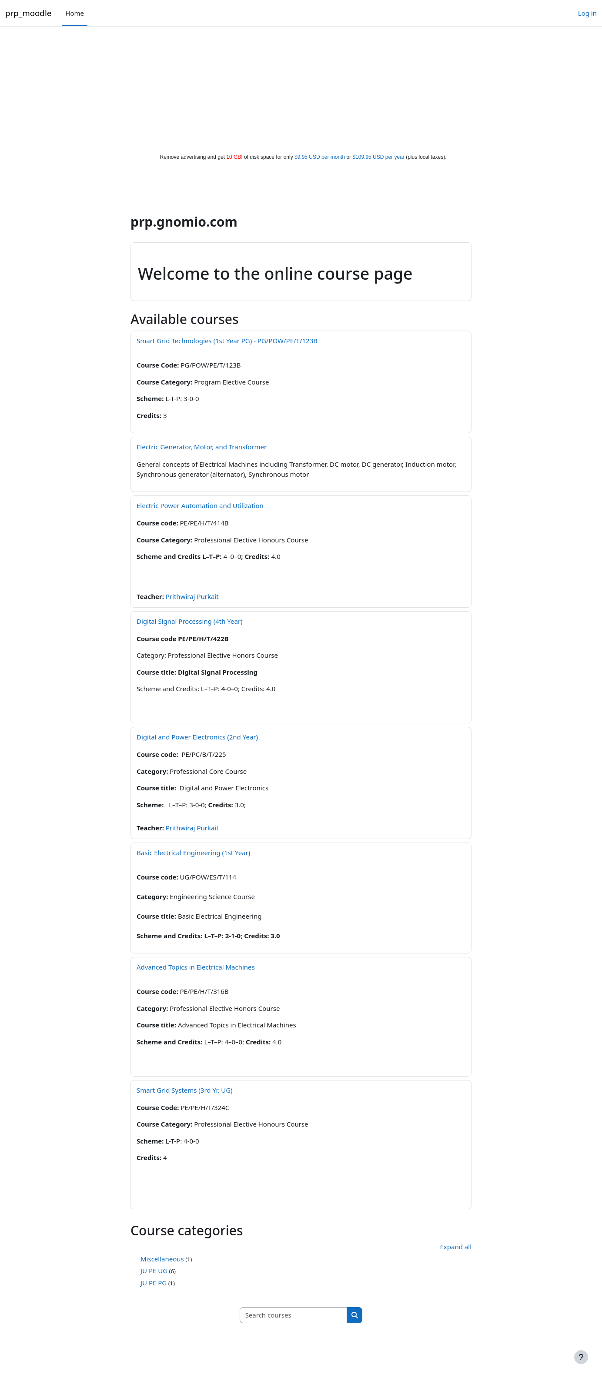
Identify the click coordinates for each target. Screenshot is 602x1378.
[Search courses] (294, 1315)
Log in (587, 13)
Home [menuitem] (74, 13)
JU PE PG (153, 1282)
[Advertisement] (301, 88)
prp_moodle (28, 12)
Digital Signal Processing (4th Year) (190, 621)
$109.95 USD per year (378, 157)
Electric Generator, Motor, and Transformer (202, 446)
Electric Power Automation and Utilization (200, 505)
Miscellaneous (162, 1258)
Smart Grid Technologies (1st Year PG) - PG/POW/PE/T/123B (227, 340)
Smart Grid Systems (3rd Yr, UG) (185, 1090)
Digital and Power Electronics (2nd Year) (197, 736)
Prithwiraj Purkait (192, 596)
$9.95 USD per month (319, 157)
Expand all (456, 1246)
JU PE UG (153, 1270)
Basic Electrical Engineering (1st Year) (193, 852)
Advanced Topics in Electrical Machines (196, 967)
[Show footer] (581, 1357)
